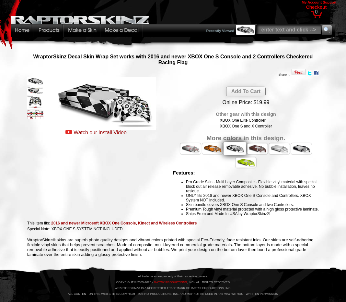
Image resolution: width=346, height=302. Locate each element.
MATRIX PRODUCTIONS (170, 282)
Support (329, 2)
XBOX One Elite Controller (242, 120)
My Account (312, 2)
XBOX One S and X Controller (246, 126)
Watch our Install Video (100, 132)
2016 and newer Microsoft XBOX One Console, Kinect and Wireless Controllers (124, 223)
